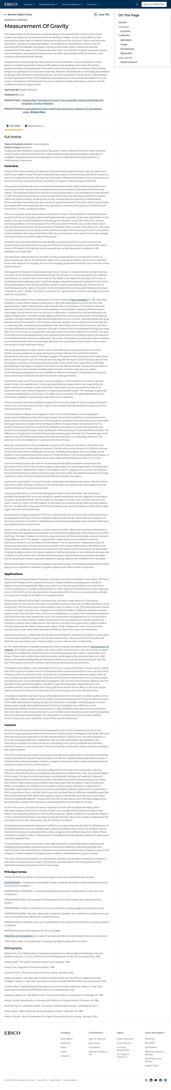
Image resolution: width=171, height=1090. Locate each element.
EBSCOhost (150, 1038)
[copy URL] (102, 14)
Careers (64, 1051)
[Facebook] (160, 1080)
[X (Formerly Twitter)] (146, 1080)
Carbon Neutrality (125, 1038)
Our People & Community (123, 1055)
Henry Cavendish (79, 299)
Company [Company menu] (29, 4)
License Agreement (70, 1080)
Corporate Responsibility (123, 1048)
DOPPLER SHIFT (12, 882)
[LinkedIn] (151, 1080)
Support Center (152, 1065)
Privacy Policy (42, 1080)
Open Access (94, 1043)
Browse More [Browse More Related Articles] (38, 112)
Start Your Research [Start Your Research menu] (72, 4)
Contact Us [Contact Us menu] (93, 4)
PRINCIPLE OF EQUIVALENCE (18, 935)
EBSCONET (150, 1043)
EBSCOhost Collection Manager (154, 1052)
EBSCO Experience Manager (153, 1059)
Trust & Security (124, 1043)
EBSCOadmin (151, 1047)
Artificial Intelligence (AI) (98, 1052)
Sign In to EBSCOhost (154, 4)
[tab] (13, 126)
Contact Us (65, 1056)
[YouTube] (155, 1080)
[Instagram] (165, 1080)
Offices (64, 1047)
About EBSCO (66, 1038)
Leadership (66, 1043)
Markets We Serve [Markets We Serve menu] (48, 4)
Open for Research (97, 1038)
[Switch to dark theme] (137, 4)
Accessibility (94, 1047)
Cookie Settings (55, 1080)
